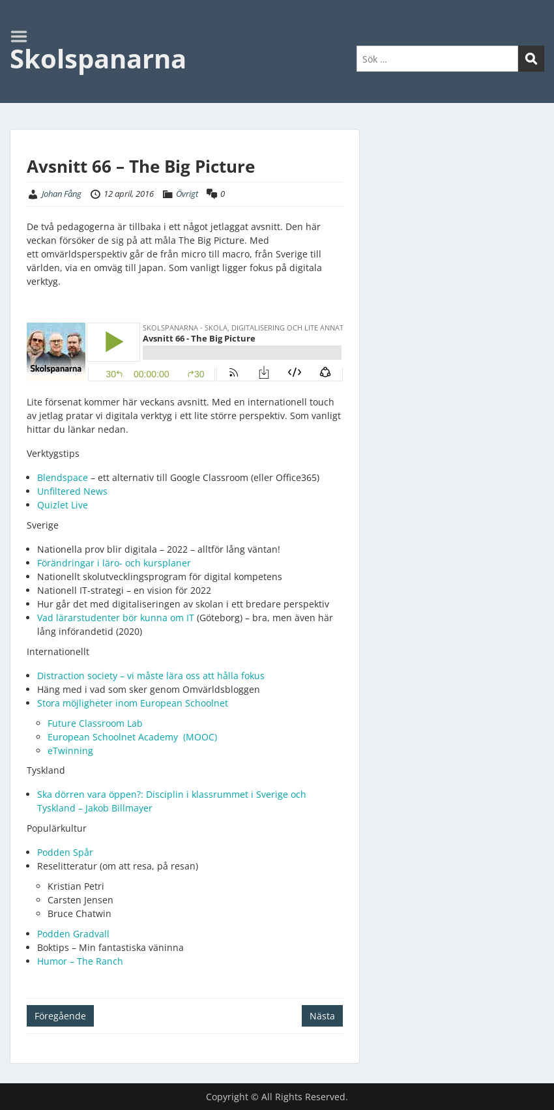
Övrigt (187, 193)
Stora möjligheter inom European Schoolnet (132, 703)
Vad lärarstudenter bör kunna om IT (117, 617)
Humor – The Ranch (80, 961)
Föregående (60, 1016)
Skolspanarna (98, 58)
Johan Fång (61, 193)
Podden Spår (66, 852)
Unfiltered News (72, 491)
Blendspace (62, 477)
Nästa (322, 1016)
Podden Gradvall (73, 933)
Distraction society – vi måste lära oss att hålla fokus (151, 675)
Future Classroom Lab (95, 723)
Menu (23, 36)
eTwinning (72, 750)
